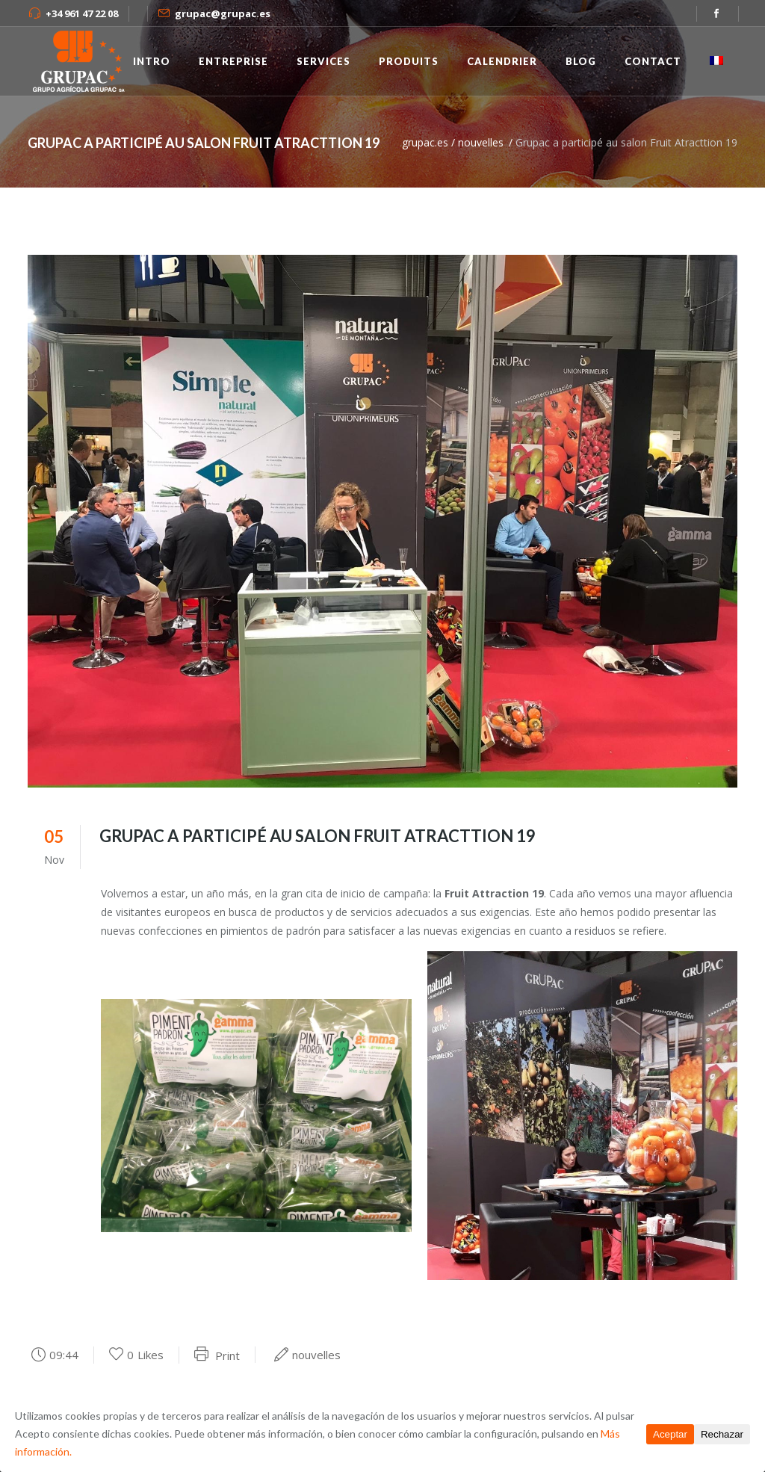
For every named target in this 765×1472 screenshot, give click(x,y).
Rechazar (722, 1434)
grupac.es (425, 142)
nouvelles (481, 142)
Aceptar (670, 1434)
